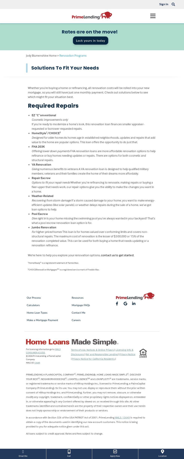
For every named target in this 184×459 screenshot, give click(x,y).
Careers (76, 320)
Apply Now (115, 453)
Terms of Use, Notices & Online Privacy (92, 349)
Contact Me (78, 312)
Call (69, 453)
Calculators (33, 305)
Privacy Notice (127, 354)
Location (162, 453)
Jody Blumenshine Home (41, 55)
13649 (37, 362)
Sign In (163, 4)
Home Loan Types (37, 312)
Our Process (34, 297)
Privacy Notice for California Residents (93, 358)
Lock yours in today (90, 40)
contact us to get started (117, 255)
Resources (78, 297)
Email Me (23, 453)
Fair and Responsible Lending (102, 354)
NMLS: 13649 (122, 417)
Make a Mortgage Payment (42, 320)
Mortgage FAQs (81, 305)
